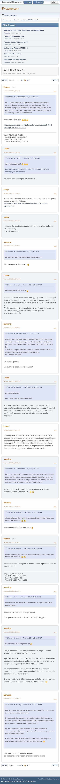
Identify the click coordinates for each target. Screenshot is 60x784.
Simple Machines (18, 779)
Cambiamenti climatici (12, 54)
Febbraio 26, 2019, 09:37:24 (12, 193)
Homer (7, 87)
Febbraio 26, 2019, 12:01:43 (12, 698)
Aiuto (39, 779)
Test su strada (8, 50)
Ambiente (7, 33)
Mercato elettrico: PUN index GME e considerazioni (24, 30)
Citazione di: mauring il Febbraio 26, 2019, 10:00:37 (24, 285)
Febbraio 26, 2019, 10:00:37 (12, 245)
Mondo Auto (7, 38)
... (20, 80)
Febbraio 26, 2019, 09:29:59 (12, 152)
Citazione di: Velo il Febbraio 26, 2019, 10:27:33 (23, 469)
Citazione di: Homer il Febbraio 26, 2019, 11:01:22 (24, 597)
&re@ (6, 190)
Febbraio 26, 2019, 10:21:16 (12, 327)
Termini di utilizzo (47, 779)
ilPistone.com (10, 8)
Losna (6, 149)
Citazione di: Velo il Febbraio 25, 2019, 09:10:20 (23, 252)
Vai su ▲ (56, 779)
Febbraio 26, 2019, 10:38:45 (12, 463)
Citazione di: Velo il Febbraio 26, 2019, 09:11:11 (23, 97)
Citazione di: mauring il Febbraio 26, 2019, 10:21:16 (24, 387)
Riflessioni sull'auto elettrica (15, 60)
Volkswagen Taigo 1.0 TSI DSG (16, 48)
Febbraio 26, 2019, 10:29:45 (12, 430)
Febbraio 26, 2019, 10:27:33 (12, 381)
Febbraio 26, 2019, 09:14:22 (12, 91)
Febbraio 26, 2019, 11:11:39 (12, 591)
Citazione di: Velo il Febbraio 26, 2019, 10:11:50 (23, 333)
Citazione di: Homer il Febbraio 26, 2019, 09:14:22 (24, 158)
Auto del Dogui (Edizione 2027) (16, 42)
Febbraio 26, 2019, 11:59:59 (12, 632)
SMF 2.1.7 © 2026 (6, 779)
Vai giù (4, 80)
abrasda (7, 503)
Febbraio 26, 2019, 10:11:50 (12, 279)
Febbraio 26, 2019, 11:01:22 (12, 542)
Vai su (4, 765)
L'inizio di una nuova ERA (14, 36)
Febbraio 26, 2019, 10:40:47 (12, 506)
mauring (7, 242)
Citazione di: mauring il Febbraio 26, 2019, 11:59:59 (24, 705)
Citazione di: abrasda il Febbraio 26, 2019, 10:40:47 (24, 638)
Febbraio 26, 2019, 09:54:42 (12, 221)
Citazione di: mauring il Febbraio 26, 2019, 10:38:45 (24, 512)
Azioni (55, 80)
